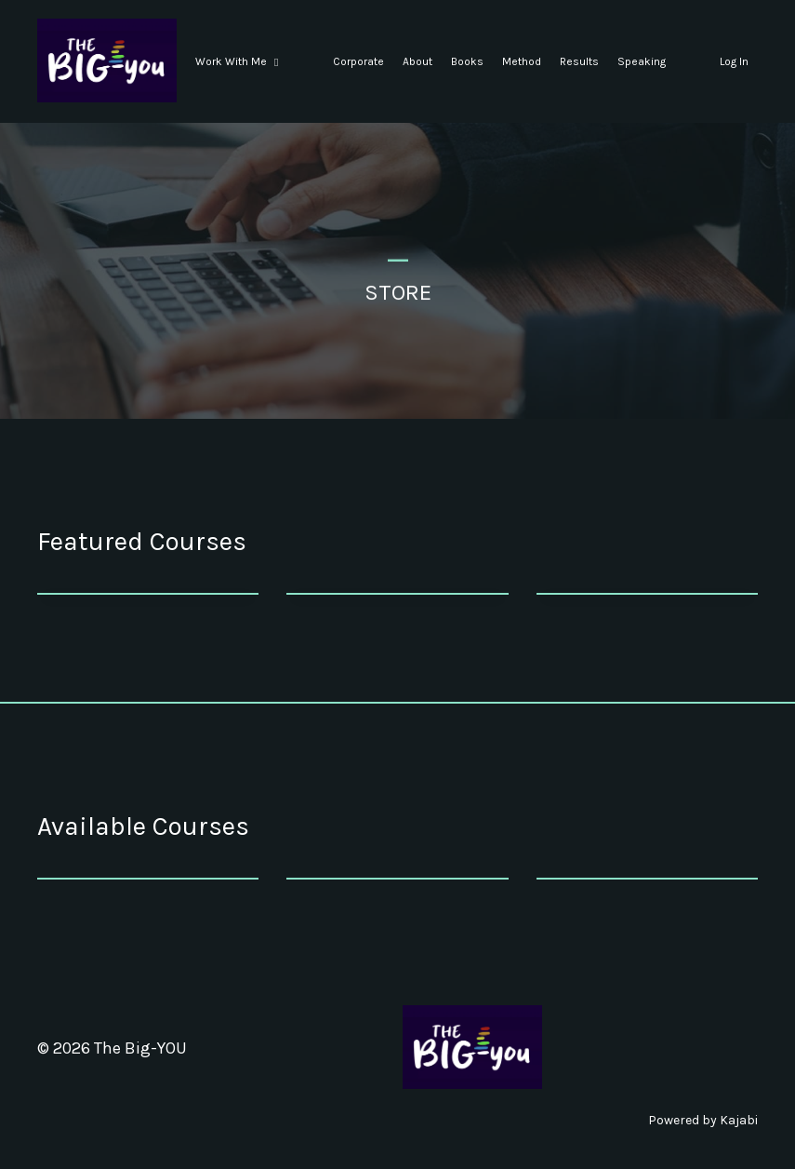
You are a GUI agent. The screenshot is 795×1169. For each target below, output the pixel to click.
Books (467, 61)
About (417, 61)
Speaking (641, 61)
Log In (734, 61)
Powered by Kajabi (703, 1120)
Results (579, 61)
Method (521, 61)
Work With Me (236, 61)
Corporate (358, 61)
